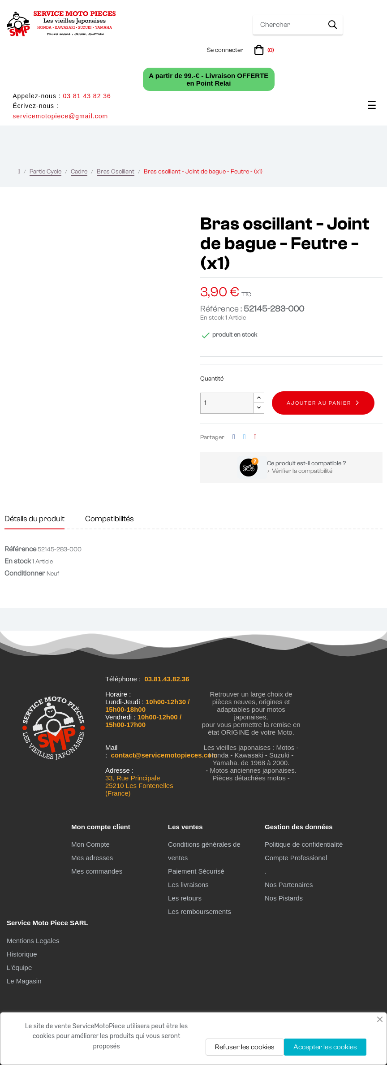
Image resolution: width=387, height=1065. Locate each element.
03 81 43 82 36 (87, 96)
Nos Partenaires (289, 884)
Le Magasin (24, 981)
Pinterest (255, 437)
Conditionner (24, 573)
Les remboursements (199, 911)
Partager (233, 437)
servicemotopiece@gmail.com (60, 116)
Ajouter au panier (319, 403)
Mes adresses (92, 858)
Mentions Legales (33, 940)
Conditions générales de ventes (204, 851)
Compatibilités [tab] (109, 519)
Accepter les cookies (325, 1047)
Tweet (244, 437)
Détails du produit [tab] (34, 519)
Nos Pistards (284, 898)
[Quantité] (227, 403)
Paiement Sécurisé (196, 871)
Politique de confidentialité (304, 844)
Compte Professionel (296, 858)
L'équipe (19, 967)
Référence (20, 549)
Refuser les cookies (245, 1047)
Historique (22, 954)
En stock (212, 317)
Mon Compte (90, 844)
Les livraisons (188, 884)
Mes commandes (96, 871)
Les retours (185, 898)
